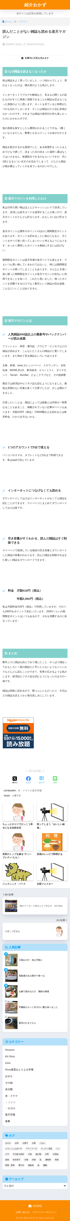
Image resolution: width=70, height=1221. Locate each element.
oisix (8, 1063)
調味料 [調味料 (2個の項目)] (48, 1160)
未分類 (9, 1089)
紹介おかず (35, 4)
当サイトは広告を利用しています (35, 13)
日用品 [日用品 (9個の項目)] (55, 1154)
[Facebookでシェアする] (28, 780)
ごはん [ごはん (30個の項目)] (42, 1143)
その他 (9, 1083)
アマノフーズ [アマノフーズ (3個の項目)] (31, 1149)
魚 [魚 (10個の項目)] (38, 1165)
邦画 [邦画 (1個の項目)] (57, 1160)
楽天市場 (37, 790)
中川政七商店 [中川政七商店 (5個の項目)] (18, 1154)
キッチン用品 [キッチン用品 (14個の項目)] (46, 1149)
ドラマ (11, 1102)
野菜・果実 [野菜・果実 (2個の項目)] (10, 1165)
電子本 (17, 795)
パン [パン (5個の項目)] (58, 1149)
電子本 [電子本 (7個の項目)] (21, 1165)
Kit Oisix (10, 1056)
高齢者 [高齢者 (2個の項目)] (31, 1165)
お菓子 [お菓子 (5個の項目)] (25, 1143)
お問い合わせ (23, 1212)
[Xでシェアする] (15, 780)
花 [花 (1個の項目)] (40, 1160)
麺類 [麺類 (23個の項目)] (45, 1165)
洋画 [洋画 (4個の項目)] (34, 1160)
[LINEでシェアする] (55, 780)
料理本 (11, 1108)
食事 (7, 1121)
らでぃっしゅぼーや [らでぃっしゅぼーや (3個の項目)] (13, 1149)
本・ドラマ (24, 790)
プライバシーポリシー (44, 1212)
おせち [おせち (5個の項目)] (8, 1143)
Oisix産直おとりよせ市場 (19, 1069)
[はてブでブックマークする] (41, 780)
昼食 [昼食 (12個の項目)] (7, 1160)
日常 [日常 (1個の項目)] (47, 1154)
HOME (35, 1206)
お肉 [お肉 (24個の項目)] (16, 1143)
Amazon (10, 1050)
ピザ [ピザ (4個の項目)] (7, 1154)
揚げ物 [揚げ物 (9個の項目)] (38, 1154)
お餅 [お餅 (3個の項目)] (34, 1143)
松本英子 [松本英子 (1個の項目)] (16, 1160)
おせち (9, 1076)
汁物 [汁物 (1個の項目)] (26, 1160)
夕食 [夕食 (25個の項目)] (30, 1154)
